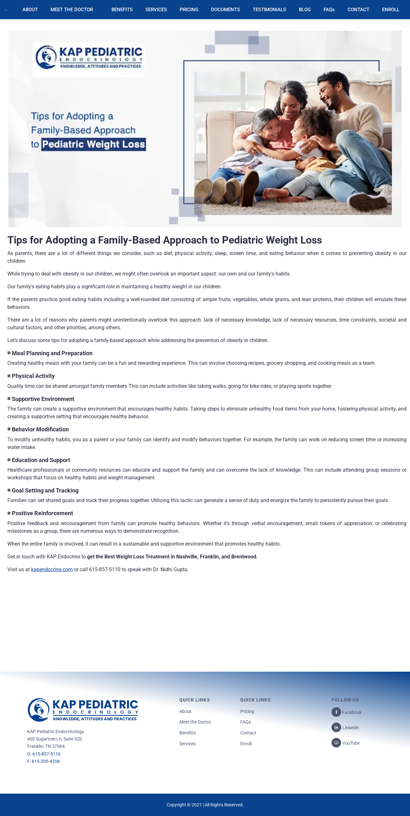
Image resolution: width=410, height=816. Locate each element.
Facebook (351, 712)
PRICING (189, 9)
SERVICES (156, 9)
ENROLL (390, 9)
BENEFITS (122, 9)
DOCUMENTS (225, 9)
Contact (248, 732)
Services (187, 743)
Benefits (187, 732)
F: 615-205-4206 (43, 761)
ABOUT (30, 9)
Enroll (245, 743)
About (185, 711)
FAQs (329, 9)
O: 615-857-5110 (44, 753)
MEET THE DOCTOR (72, 9)
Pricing (247, 711)
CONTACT (358, 9)
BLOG (305, 9)
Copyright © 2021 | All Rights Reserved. (205, 804)
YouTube (351, 743)
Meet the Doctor (195, 721)
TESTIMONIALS (269, 9)
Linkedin (350, 727)
